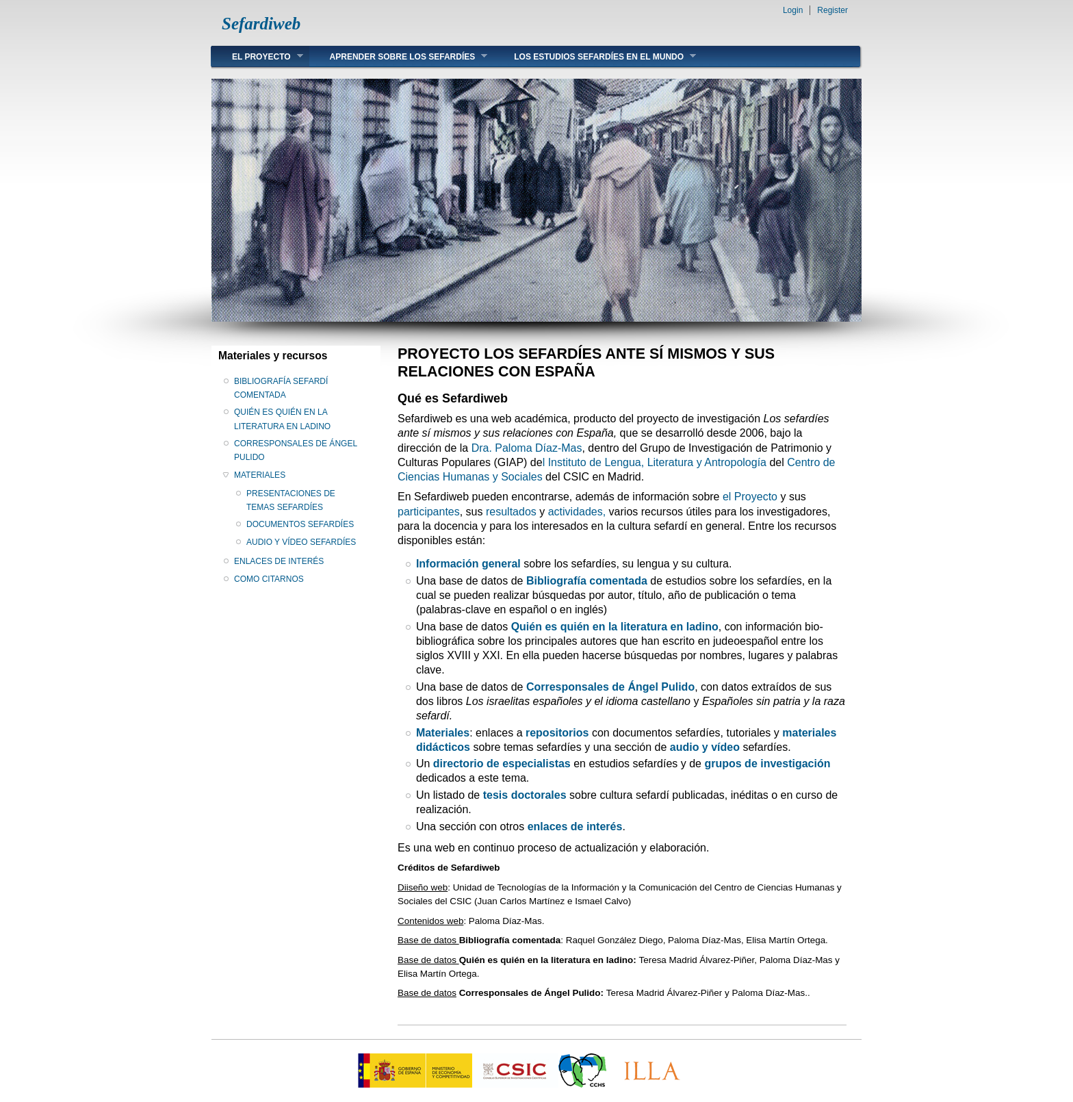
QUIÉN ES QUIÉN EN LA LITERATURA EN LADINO (282, 419)
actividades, (577, 511)
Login (793, 10)
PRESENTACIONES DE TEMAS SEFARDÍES (290, 500)
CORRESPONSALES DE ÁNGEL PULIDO (295, 450)
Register (832, 10)
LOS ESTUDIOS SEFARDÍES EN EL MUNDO (594, 56)
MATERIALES (259, 475)
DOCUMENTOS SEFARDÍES (300, 524)
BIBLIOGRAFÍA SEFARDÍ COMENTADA (281, 388)
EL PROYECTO (257, 56)
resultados (511, 511)
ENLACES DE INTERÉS (279, 561)
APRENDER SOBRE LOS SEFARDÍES (398, 56)
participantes (429, 511)
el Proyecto (750, 496)
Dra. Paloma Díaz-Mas (526, 448)
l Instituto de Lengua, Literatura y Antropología (654, 462)
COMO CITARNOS (269, 579)
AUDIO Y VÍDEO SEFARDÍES (301, 542)
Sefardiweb (261, 23)
